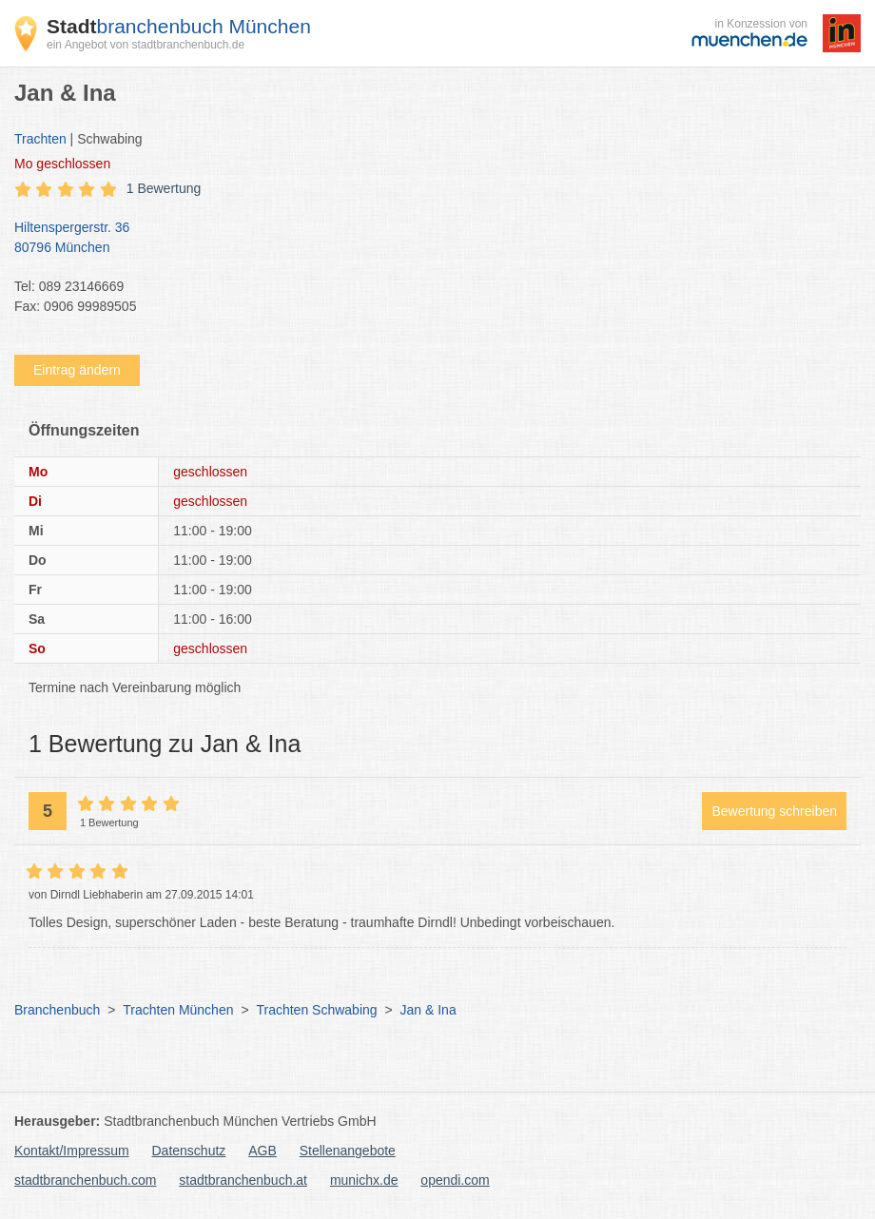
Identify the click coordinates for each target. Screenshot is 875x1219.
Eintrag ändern (77, 369)
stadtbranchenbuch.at (243, 1180)
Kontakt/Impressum (71, 1150)
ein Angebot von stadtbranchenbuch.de (145, 44)
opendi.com (454, 1180)
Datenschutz (189, 1150)
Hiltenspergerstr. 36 (428, 239)
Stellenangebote (348, 1150)
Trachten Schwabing (316, 1009)
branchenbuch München (179, 26)
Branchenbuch (57, 1009)
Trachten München (178, 1009)
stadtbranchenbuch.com (85, 1180)
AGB (262, 1150)
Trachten (40, 138)
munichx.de (364, 1180)
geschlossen (62, 163)
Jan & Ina (428, 1009)
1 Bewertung (164, 188)
